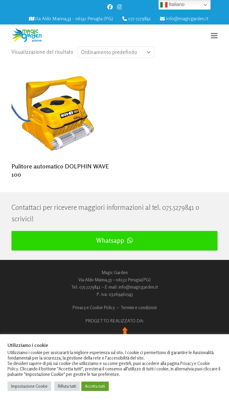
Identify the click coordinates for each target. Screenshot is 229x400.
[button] (214, 35)
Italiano (172, 4)
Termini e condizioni (139, 307)
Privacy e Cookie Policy (93, 307)
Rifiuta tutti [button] (67, 386)
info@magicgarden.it (187, 18)
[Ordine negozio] (116, 52)
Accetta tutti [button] (95, 386)
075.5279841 (178, 207)
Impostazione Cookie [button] (29, 386)
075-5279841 (139, 18)
